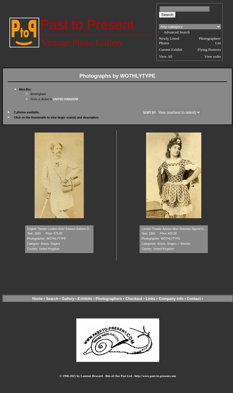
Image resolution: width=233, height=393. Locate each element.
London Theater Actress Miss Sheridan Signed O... (174, 228)
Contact (194, 298)
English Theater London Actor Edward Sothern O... (59, 228)
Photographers (108, 298)
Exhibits (85, 298)
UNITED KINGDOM (65, 99)
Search (52, 298)
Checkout (133, 298)
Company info (171, 298)
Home (37, 298)
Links (150, 298)
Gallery (68, 298)
